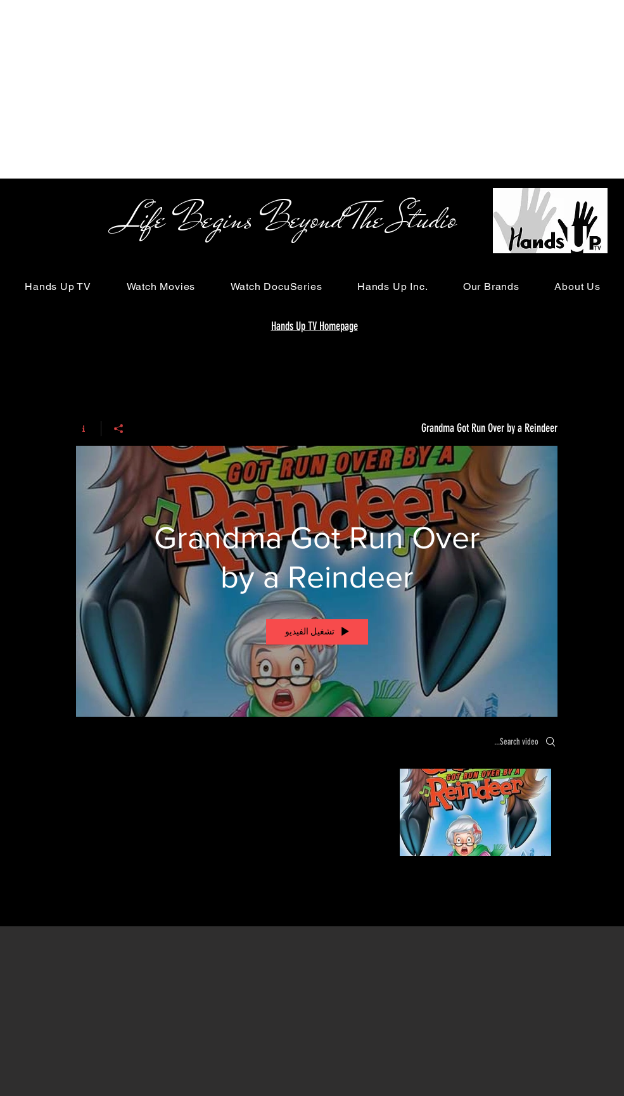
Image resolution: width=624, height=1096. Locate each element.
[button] (58, 286)
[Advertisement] (154, 88)
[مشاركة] (118, 428)
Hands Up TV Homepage (314, 326)
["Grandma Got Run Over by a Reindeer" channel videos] (317, 816)
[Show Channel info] (88, 428)
